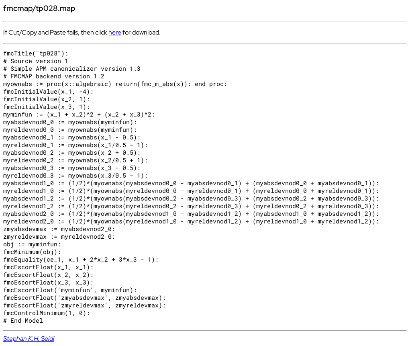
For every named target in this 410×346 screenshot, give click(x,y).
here (114, 32)
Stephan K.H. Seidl (28, 338)
